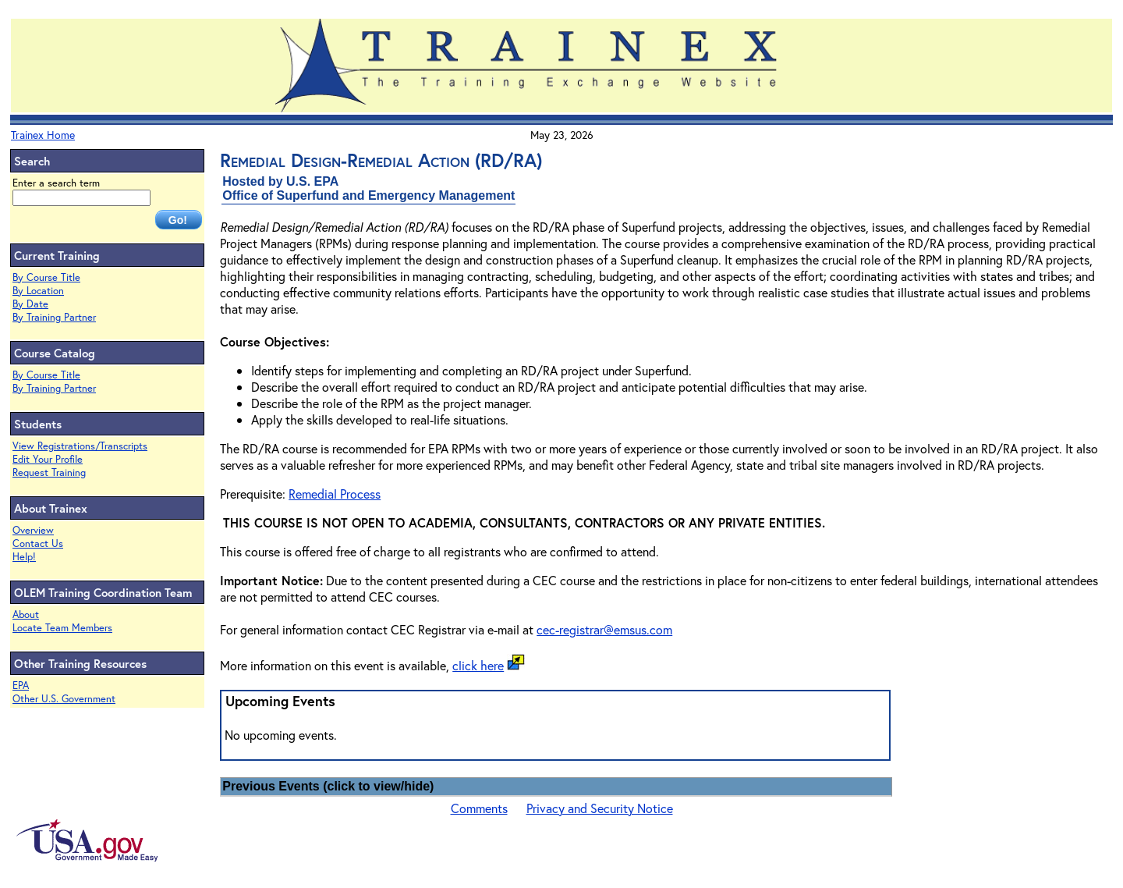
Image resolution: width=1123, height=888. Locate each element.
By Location (38, 290)
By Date (30, 304)
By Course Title (46, 277)
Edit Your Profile (47, 459)
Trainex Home (43, 134)
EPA (20, 685)
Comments (479, 808)
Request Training (49, 472)
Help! (24, 556)
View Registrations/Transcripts (79, 446)
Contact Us (37, 543)
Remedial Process (335, 493)
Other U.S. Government (63, 698)
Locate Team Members (62, 627)
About (25, 614)
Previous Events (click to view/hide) (328, 786)
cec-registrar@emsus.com (604, 629)
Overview (33, 530)
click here (478, 665)
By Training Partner (54, 317)
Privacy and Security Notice (599, 808)
